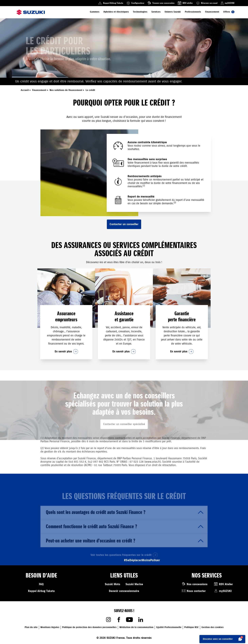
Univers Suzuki (173, 11)
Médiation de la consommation (136, 627)
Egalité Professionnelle (168, 627)
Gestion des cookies (212, 627)
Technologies (140, 11)
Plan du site (31, 627)
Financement (212, 11)
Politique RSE (191, 627)
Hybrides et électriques (116, 11)
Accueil (26, 90)
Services (156, 11)
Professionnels (193, 11)
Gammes (94, 11)
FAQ (41, 584)
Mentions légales (49, 627)
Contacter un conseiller (124, 224)
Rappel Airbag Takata (41, 591)
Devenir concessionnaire (124, 591)
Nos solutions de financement (67, 90)
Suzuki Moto (112, 584)
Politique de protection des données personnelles (89, 627)
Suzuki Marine (134, 584)
